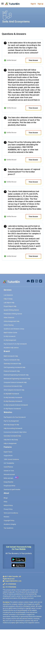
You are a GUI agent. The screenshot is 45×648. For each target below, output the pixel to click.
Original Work (8, 455)
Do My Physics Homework (12, 408)
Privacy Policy (8, 509)
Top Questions (8, 528)
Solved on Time (9, 470)
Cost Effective (8, 467)
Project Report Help (10, 306)
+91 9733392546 (10, 584)
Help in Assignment (10, 443)
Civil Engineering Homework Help (14, 367)
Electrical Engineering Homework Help (16, 375)
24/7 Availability (9, 463)
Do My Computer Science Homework (16, 405)
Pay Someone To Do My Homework (15, 344)
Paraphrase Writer (9, 486)
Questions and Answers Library (14, 329)
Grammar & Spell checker (12, 489)
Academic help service (11, 347)
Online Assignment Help (11, 321)
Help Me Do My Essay (11, 439)
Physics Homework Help (12, 360)
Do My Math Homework (11, 394)
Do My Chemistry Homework (13, 401)
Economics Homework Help (13, 386)
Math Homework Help (11, 356)
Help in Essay (8, 299)
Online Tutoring (8, 325)
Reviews (6, 517)
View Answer (33, 60)
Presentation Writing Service (13, 314)
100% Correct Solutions (11, 459)
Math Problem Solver (10, 332)
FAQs (5, 502)
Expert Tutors (8, 452)
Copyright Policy (9, 520)
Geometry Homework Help (12, 436)
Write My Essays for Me (11, 425)
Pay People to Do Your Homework (15, 417)
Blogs (6, 498)
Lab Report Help (9, 302)
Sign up (40, 4)
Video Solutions (9, 317)
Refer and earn (8, 478)
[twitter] (40, 281)
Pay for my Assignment (11, 421)
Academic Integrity (10, 524)
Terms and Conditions (11, 513)
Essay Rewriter (8, 482)
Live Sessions (8, 295)
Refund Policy (8, 505)
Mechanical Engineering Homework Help (17, 378)
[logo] (12, 3)
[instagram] (36, 281)
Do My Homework (9, 336)
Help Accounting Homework (13, 428)
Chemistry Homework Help (12, 363)
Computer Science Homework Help (15, 382)
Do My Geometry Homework (13, 397)
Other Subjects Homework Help (14, 390)
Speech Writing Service (11, 310)
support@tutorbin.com (13, 581)
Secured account (9, 474)
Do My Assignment (10, 340)
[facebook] (28, 281)
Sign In (33, 4)
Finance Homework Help (12, 371)
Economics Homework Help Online (15, 432)
